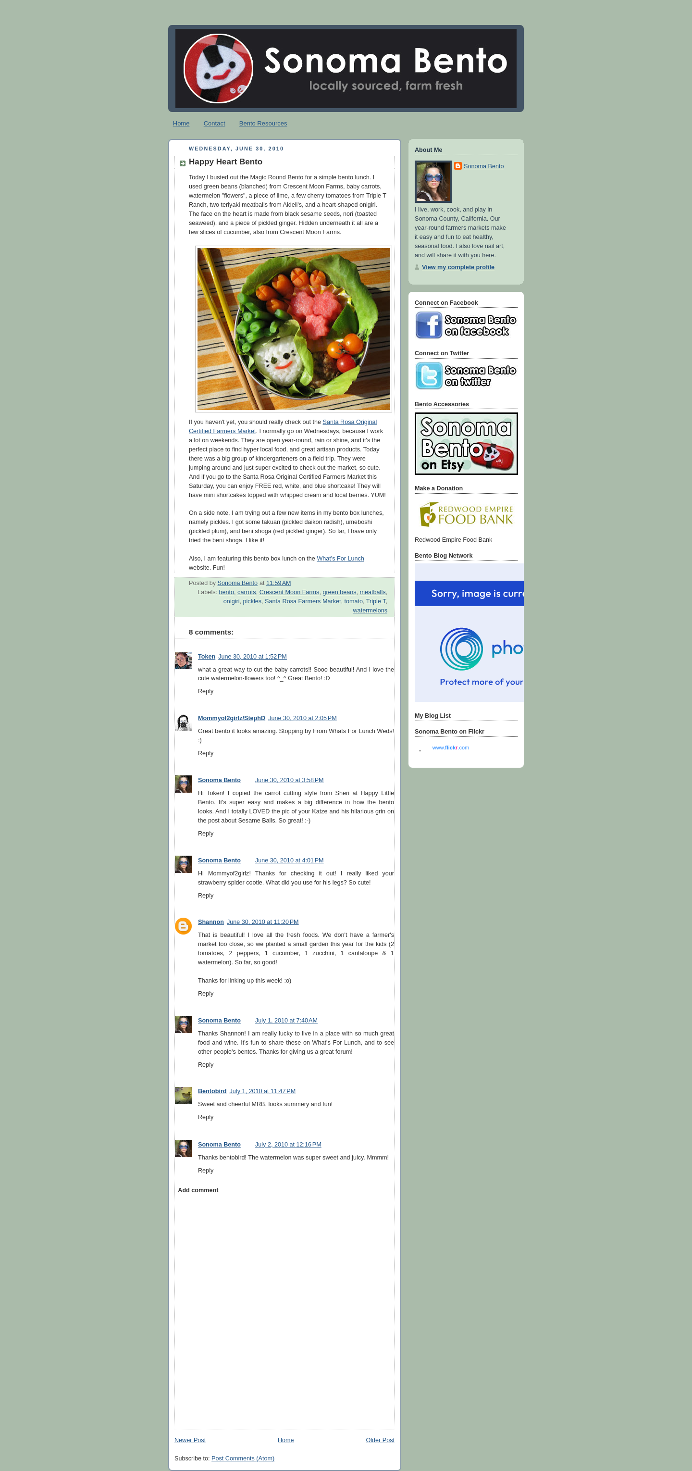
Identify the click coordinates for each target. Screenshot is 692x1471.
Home (181, 123)
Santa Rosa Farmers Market (303, 601)
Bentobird (212, 1091)
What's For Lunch (340, 558)
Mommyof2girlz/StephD (231, 718)
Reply (205, 691)
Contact (214, 123)
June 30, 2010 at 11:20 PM (263, 922)
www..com (450, 747)
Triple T (376, 601)
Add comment (198, 1190)
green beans (339, 592)
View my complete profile (458, 267)
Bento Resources (263, 123)
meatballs (373, 592)
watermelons (370, 610)
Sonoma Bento (219, 780)
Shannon (211, 922)
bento (227, 592)
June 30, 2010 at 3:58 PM (289, 780)
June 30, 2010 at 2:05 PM (302, 718)
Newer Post (190, 1440)
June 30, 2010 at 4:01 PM (289, 860)
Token (206, 656)
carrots (246, 592)
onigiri (231, 601)
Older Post (380, 1440)
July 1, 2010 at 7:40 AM (286, 1020)
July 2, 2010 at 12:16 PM (288, 1144)
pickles (252, 601)
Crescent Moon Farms (290, 592)
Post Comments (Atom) (242, 1458)
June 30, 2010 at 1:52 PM (252, 656)
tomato (353, 601)
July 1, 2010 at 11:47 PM (263, 1091)
